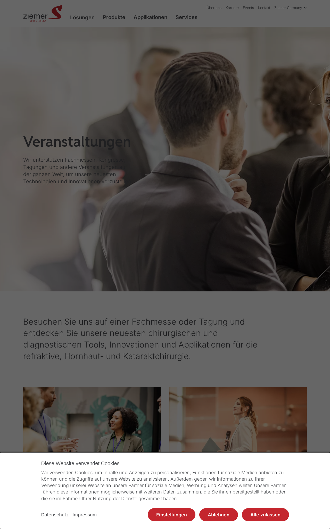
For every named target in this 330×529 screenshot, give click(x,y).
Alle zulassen (265, 514)
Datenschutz (55, 514)
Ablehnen (218, 514)
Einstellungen (171, 514)
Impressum (84, 514)
